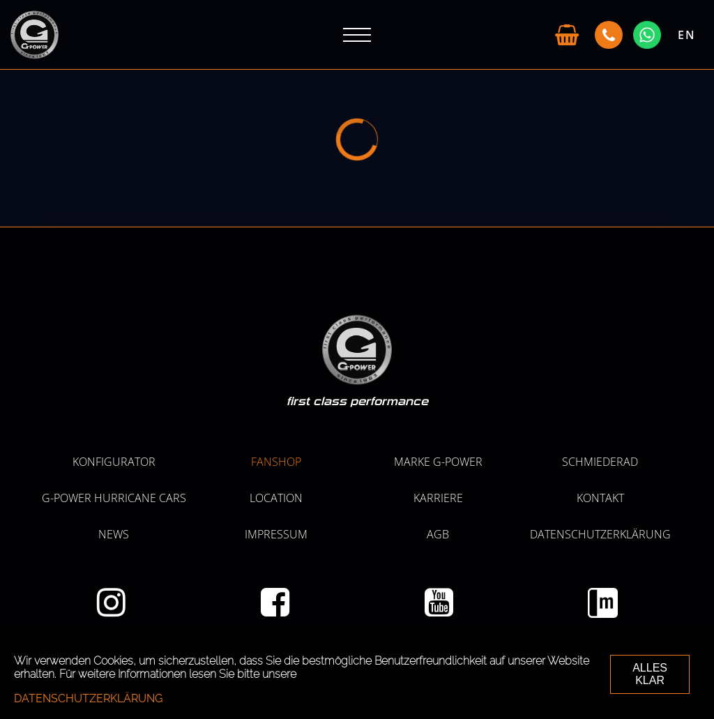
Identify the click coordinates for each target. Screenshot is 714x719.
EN (687, 35)
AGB (438, 534)
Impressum (276, 534)
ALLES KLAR (649, 674)
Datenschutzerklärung (600, 534)
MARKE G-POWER (438, 461)
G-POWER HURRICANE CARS (114, 498)
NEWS (113, 534)
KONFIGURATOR (114, 461)
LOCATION (276, 498)
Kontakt (600, 498)
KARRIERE (438, 498)
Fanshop (276, 461)
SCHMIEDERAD (600, 461)
